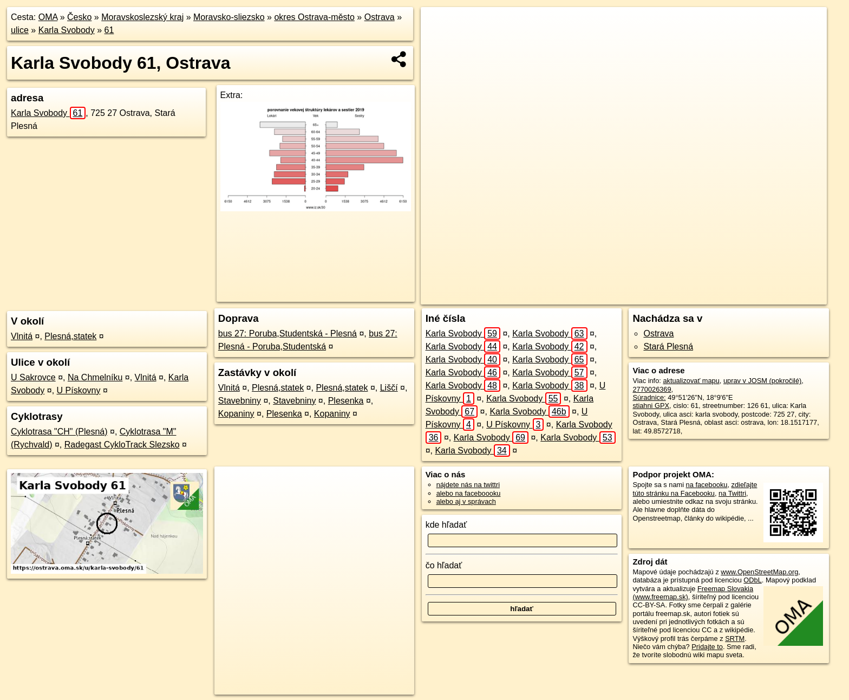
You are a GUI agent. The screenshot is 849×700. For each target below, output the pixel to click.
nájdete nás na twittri (468, 485)
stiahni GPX (650, 405)
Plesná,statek (70, 336)
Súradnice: (648, 397)
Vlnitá (21, 336)
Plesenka (346, 400)
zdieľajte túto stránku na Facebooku (694, 489)
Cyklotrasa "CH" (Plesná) (59, 431)
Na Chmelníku (95, 377)
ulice (20, 30)
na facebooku (707, 485)
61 (109, 30)
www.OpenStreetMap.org (759, 572)
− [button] (439, 42)
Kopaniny (236, 413)
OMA (48, 17)
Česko (79, 17)
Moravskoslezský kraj (142, 17)
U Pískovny (79, 390)
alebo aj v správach (466, 501)
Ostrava (379, 17)
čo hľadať (444, 565)
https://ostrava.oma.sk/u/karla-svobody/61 (765, 296)
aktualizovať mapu (691, 381)
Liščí (389, 387)
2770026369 (651, 389)
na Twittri (732, 493)
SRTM (734, 638)
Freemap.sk (670, 296)
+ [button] (439, 25)
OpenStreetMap (614, 296)
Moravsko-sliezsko (229, 17)
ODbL (752, 580)
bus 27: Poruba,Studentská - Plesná (287, 333)
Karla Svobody (66, 30)
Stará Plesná (668, 346)
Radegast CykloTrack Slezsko (122, 444)
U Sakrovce (33, 377)
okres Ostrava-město (314, 17)
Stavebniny (239, 400)
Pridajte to (707, 647)
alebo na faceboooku (468, 493)
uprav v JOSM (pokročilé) (762, 381)
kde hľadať (446, 524)
